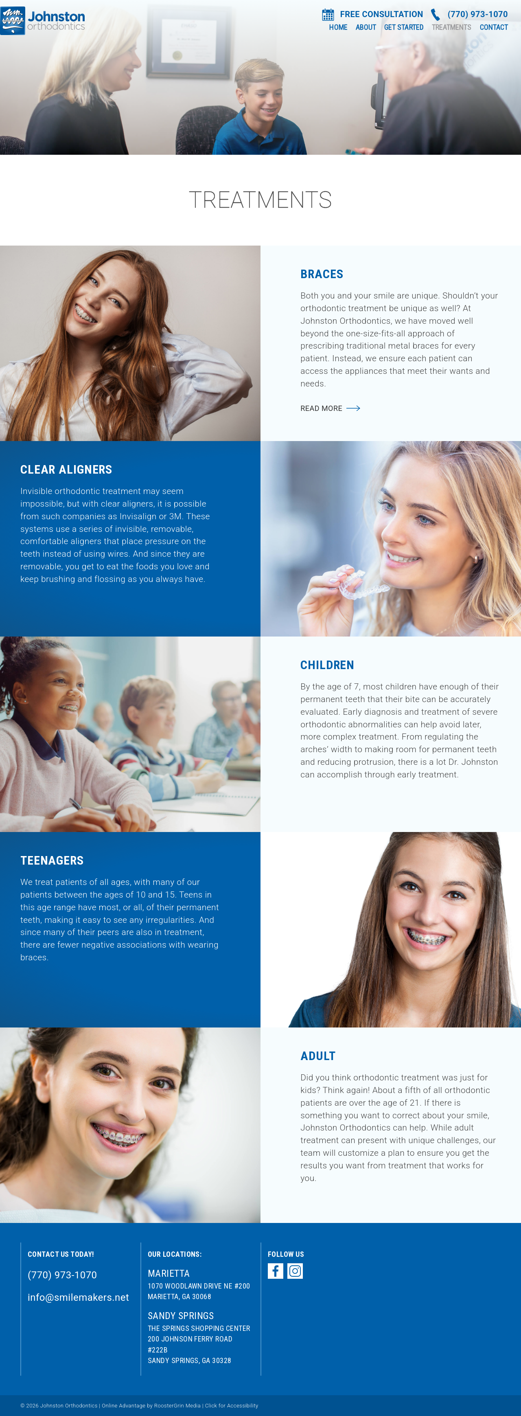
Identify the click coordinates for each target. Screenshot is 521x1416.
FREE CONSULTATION (381, 14)
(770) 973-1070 (478, 14)
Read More (321, 408)
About (366, 27)
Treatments (452, 27)
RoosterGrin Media (177, 1406)
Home (338, 27)
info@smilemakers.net (78, 1297)
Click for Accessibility (231, 1406)
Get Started (404, 27)
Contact (494, 27)
